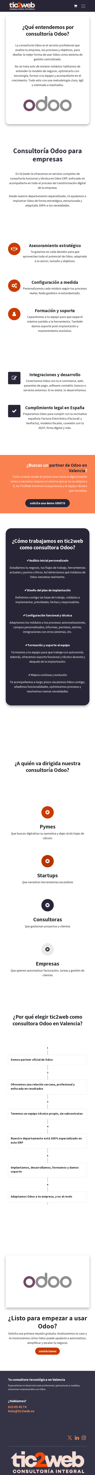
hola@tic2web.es (21, 1411)
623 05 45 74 (17, 1406)
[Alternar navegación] (83, 6)
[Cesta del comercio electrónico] (75, 6)
